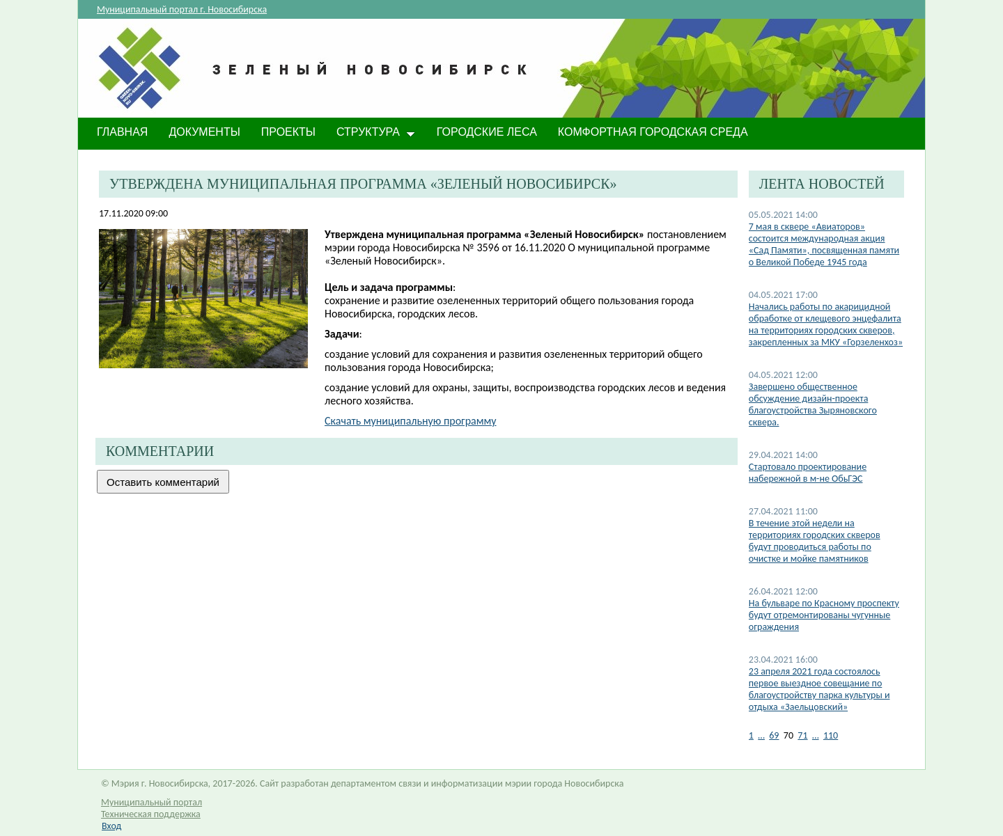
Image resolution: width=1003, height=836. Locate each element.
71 (802, 735)
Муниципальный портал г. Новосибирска (182, 9)
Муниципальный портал (151, 802)
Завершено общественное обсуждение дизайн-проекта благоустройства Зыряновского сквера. (813, 404)
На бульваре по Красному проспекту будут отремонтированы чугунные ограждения (824, 615)
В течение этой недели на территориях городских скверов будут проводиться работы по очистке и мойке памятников (814, 541)
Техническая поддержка (151, 814)
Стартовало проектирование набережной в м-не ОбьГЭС (807, 472)
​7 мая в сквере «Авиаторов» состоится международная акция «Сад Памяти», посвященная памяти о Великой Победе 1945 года (824, 244)
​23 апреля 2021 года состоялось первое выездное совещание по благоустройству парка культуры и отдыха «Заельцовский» (819, 689)
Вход (111, 826)
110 (830, 735)
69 (774, 735)
